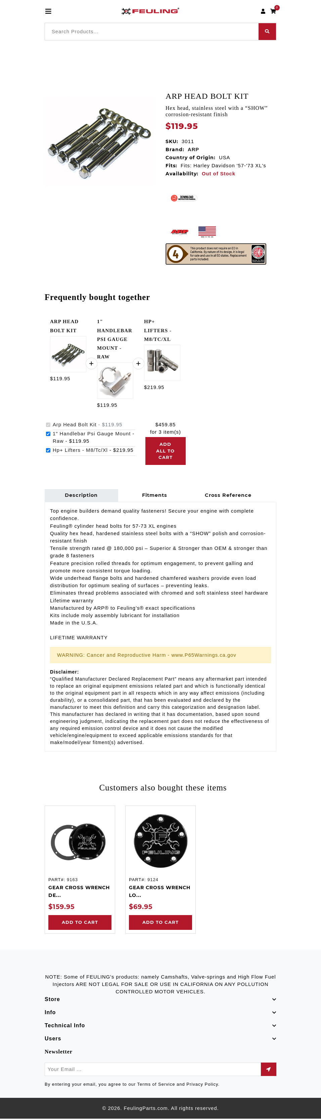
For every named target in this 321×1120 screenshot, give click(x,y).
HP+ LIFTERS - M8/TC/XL (158, 330)
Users (53, 1040)
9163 (72, 881)
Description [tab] (80, 496)
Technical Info (65, 1027)
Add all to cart (165, 450)
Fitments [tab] (153, 496)
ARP (193, 149)
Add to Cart (80, 923)
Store (52, 1000)
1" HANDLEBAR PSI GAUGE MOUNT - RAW (114, 339)
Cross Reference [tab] (225, 496)
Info (50, 1014)
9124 (152, 881)
